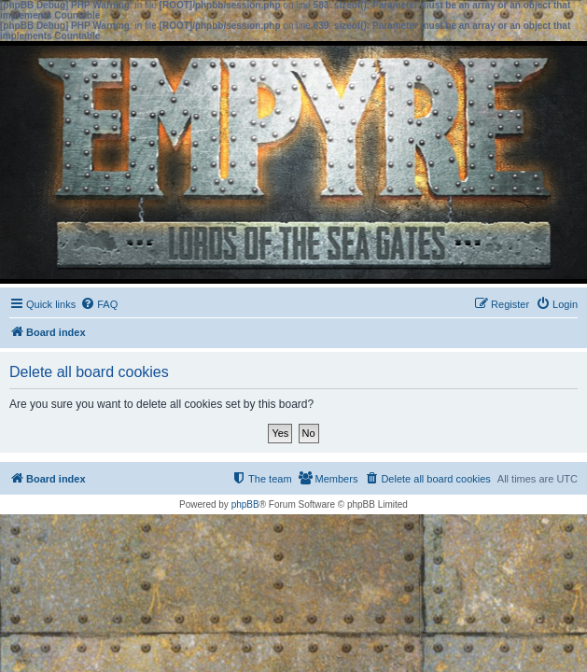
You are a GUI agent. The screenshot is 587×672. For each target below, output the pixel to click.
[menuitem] (99, 304)
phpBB (245, 504)
